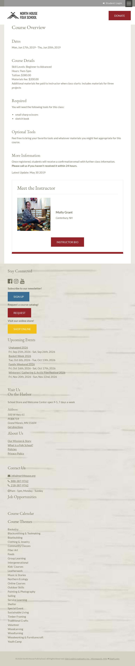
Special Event (15, 608)
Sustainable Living (18, 612)
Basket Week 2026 (20, 356)
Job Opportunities (22, 496)
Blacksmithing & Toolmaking (24, 533)
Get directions (15, 427)
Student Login (112, 3)
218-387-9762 (18, 485)
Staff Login (114, 658)
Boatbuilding (15, 537)
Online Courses (16, 583)
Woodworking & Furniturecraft (25, 637)
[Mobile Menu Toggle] (128, 3)
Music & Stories (17, 575)
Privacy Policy (16, 453)
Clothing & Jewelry (19, 541)
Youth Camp (15, 641)
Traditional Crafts (18, 620)
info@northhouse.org (22, 475)
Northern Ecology (18, 579)
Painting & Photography (21, 591)
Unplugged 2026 (18, 347)
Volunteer (13, 624)
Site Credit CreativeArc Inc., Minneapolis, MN (86, 658)
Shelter (12, 604)
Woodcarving (15, 629)
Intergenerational (18, 562)
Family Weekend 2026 (22, 364)
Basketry (13, 529)
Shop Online (22, 329)
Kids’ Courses (15, 566)
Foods (11, 554)
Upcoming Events (21, 339)
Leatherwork (15, 570)
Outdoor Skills (16, 587)
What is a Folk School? (20, 445)
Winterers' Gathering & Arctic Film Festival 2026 (37, 372)
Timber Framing (17, 616)
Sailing (11, 595)
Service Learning (17, 599)
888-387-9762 (18, 481)
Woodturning (15, 633)
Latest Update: (29, 172)
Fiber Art (13, 550)
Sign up (19, 296)
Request (19, 312)
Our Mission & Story (19, 441)
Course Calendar (21, 513)
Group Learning (17, 558)
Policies (12, 449)
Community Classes (19, 545)
